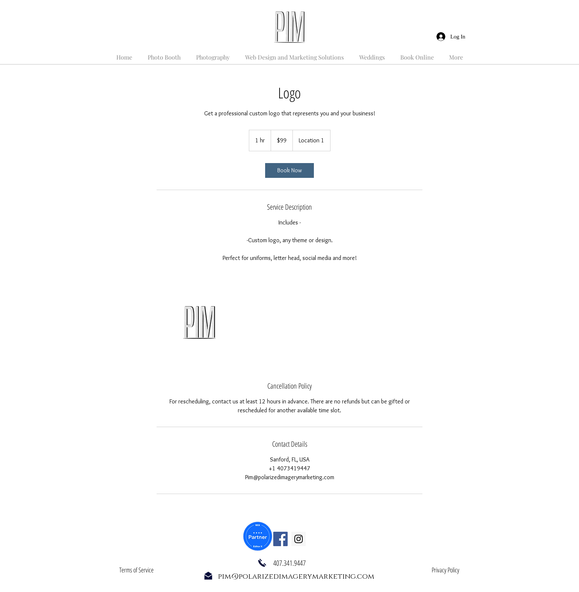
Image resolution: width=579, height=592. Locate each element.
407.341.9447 (289, 563)
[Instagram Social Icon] (298, 539)
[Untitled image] (199, 322)
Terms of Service (136, 569)
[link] (289, 170)
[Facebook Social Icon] (280, 539)
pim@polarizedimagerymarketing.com (296, 576)
